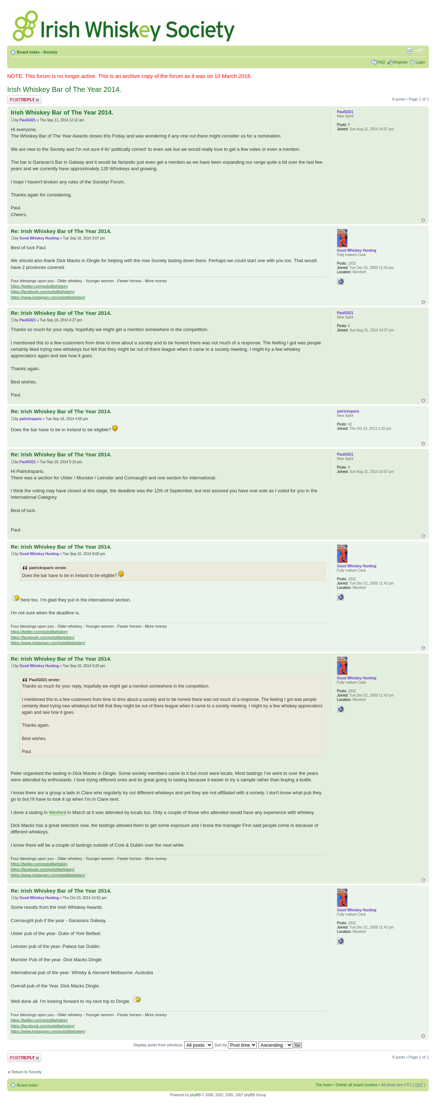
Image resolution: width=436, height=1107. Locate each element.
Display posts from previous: (173, 1045)
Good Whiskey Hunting (39, 238)
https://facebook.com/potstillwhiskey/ (43, 291)
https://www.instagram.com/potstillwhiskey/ (48, 297)
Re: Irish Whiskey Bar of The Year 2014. (61, 231)
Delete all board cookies (357, 1085)
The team (324, 1085)
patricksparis (30, 419)
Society (50, 52)
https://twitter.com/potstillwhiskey (39, 286)
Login (420, 62)
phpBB (195, 1095)
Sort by (235, 1045)
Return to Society (26, 1072)
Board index (28, 52)
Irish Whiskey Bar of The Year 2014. (64, 89)
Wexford (57, 812)
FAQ (381, 62)
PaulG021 (27, 120)
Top (423, 220)
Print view (409, 50)
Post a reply (24, 99)
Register (400, 62)
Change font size (420, 50)
